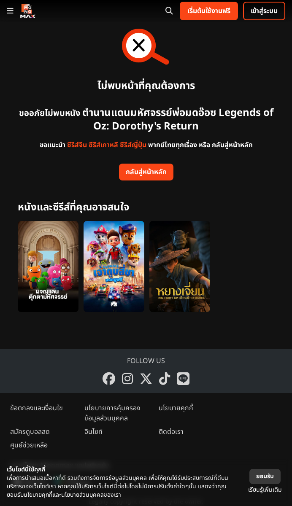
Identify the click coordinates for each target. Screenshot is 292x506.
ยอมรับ (265, 476)
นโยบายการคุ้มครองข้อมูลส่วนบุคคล (112, 413)
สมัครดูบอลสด (30, 432)
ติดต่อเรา (171, 432)
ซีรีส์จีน (77, 145)
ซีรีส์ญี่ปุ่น (133, 145)
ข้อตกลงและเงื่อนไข (36, 408)
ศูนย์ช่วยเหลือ (29, 445)
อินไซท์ (93, 432)
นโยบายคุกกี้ (176, 408)
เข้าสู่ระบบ (264, 11)
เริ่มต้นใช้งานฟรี (208, 11)
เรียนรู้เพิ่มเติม (265, 489)
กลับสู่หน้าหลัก (146, 172)
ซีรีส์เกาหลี (103, 145)
